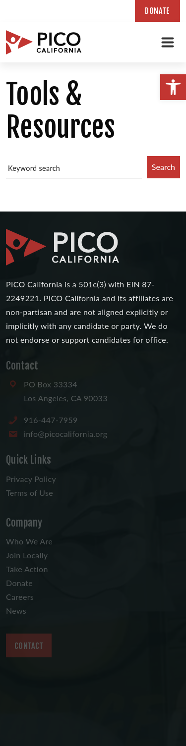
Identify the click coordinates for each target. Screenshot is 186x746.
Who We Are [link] (29, 541)
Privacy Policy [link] (31, 478)
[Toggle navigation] (167, 42)
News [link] (16, 610)
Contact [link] (28, 646)
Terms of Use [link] (29, 492)
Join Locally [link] (27, 555)
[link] (173, 87)
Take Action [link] (27, 569)
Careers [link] (20, 596)
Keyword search (34, 168)
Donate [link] (157, 11)
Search (163, 166)
